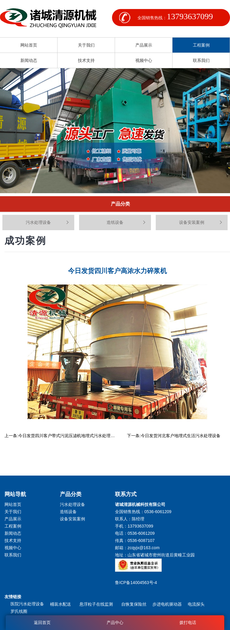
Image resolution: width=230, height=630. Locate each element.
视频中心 (143, 60)
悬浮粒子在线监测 (97, 604)
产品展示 (143, 45)
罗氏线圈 (18, 611)
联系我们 (201, 60)
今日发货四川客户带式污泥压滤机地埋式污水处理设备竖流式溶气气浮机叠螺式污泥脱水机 (102, 435)
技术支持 (86, 60)
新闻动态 (28, 60)
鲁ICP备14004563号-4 (137, 582)
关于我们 (86, 45)
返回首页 (42, 622)
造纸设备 (115, 222)
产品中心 (115, 622)
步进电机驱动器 (167, 604)
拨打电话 (187, 622)
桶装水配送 (61, 604)
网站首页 (28, 45)
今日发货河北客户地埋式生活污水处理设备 (180, 435)
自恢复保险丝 (133, 604)
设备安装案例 (191, 222)
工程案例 (201, 45)
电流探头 (196, 604)
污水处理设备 (38, 222)
